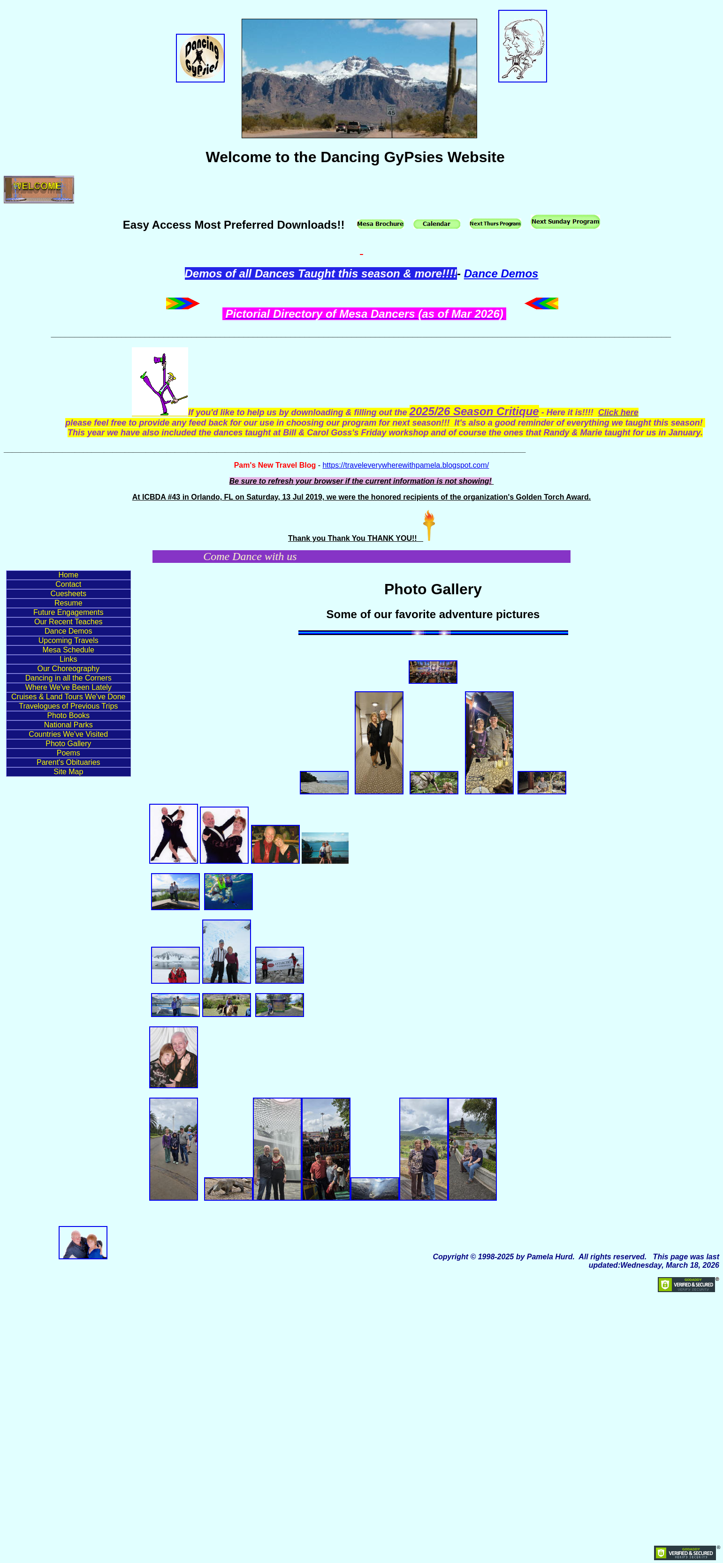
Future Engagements (68, 612)
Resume (68, 603)
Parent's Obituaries (68, 762)
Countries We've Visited (68, 734)
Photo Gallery (68, 744)
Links (68, 659)
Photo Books (68, 715)
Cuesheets (69, 594)
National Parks (68, 725)
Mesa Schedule (68, 650)
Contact (68, 584)
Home (68, 575)
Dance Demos (501, 273)
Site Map (68, 772)
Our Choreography (68, 669)
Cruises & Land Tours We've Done (68, 697)
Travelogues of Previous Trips (68, 706)
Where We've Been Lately (68, 687)
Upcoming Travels (68, 640)
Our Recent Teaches (68, 622)
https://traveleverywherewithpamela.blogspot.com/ (405, 465)
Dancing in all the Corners (68, 678)
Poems (68, 753)
